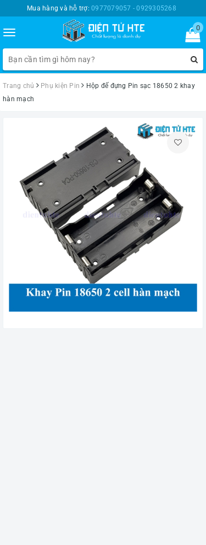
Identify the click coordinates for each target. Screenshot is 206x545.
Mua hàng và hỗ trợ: (101, 8)
